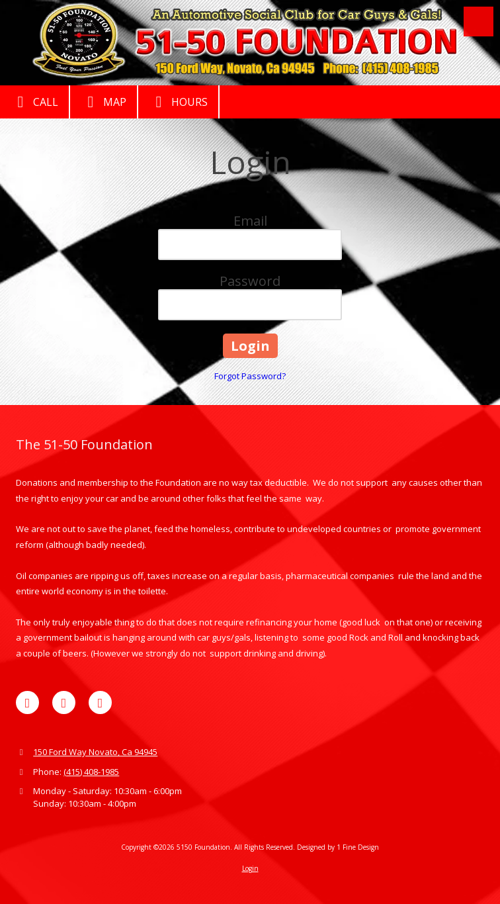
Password (250, 281)
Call (34, 102)
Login (250, 868)
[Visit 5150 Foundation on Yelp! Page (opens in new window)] (63, 702)
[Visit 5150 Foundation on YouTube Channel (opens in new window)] (100, 702)
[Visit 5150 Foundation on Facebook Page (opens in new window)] (27, 702)
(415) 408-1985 (91, 772)
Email (250, 221)
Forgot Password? (250, 376)
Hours (178, 102)
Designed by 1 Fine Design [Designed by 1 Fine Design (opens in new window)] (338, 847)
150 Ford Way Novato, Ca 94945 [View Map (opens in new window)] (95, 752)
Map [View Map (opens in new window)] (103, 102)
